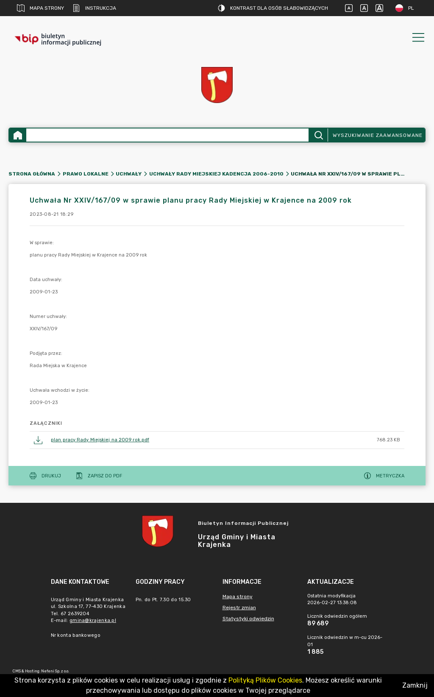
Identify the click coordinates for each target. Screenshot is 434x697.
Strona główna (31, 174)
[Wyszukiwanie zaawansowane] (167, 135)
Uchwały (129, 174)
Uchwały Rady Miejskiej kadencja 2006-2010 (216, 174)
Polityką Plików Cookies (265, 680)
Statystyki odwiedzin (248, 619)
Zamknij (415, 685)
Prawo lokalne (85, 174)
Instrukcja (94, 8)
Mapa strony (40, 8)
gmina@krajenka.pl (93, 620)
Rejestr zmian (239, 608)
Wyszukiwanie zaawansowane (378, 135)
